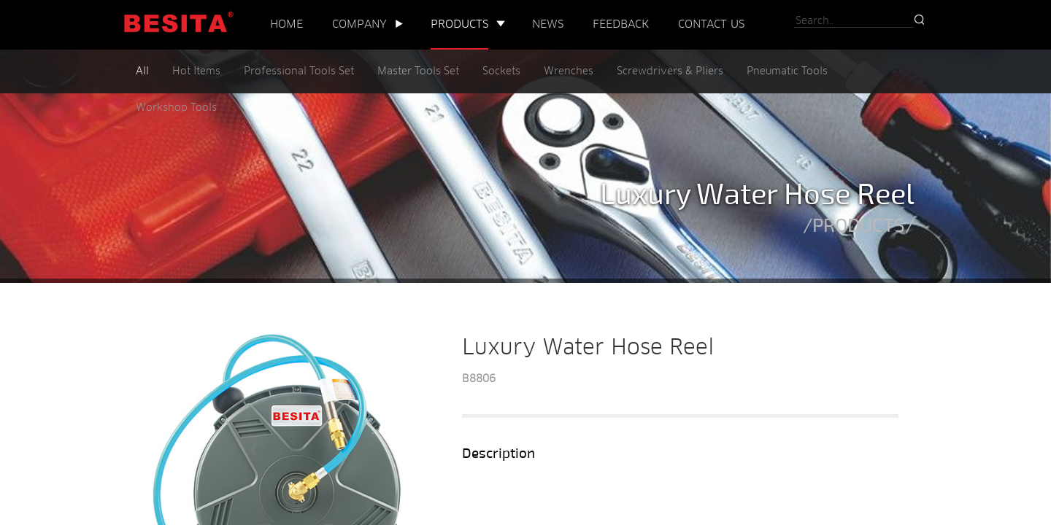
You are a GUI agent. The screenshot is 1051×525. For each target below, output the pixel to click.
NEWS (547, 24)
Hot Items (196, 72)
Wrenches (568, 72)
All (142, 72)
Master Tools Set (418, 72)
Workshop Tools (176, 108)
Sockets (501, 72)
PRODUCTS (459, 24)
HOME (286, 24)
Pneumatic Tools (787, 72)
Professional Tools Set (299, 72)
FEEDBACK (621, 24)
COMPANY (359, 24)
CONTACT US (711, 24)
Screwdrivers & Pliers (670, 72)
